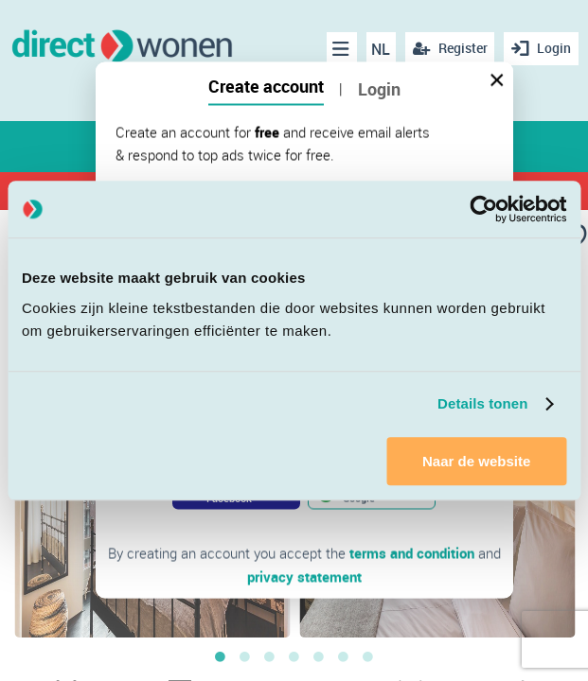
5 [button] (319, 656)
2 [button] (245, 656)
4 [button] (294, 656)
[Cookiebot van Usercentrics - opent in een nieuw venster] (483, 209)
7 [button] (368, 656)
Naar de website (476, 461)
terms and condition (411, 553)
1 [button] (220, 656)
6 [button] (343, 656)
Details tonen (482, 403)
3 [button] (269, 656)
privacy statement (304, 576)
